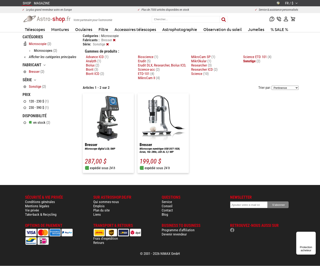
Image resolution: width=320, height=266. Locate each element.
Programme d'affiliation (178, 230)
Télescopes (35, 29)
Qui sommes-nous (106, 202)
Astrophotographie (179, 29)
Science (200, 74)
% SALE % (279, 29)
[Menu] (313, 234)
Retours (98, 243)
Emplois (99, 206)
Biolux (92, 65)
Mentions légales (37, 206)
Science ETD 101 (257, 57)
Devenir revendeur (174, 234)
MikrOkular (201, 61)
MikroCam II (149, 78)
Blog (165, 214)
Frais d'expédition (105, 238)
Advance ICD (97, 57)
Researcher (201, 65)
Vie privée (32, 210)
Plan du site (101, 210)
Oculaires (83, 29)
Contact (167, 210)
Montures (60, 29)
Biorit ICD (95, 74)
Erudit (144, 61)
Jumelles (256, 29)
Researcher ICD (204, 69)
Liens (97, 214)
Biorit (92, 69)
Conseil (167, 206)
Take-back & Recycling (40, 214)
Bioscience (148, 57)
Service (167, 202)
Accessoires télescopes (135, 29)
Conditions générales (40, 202)
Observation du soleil (222, 29)
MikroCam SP (203, 57)
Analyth (93, 61)
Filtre (103, 29)
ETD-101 (146, 74)
